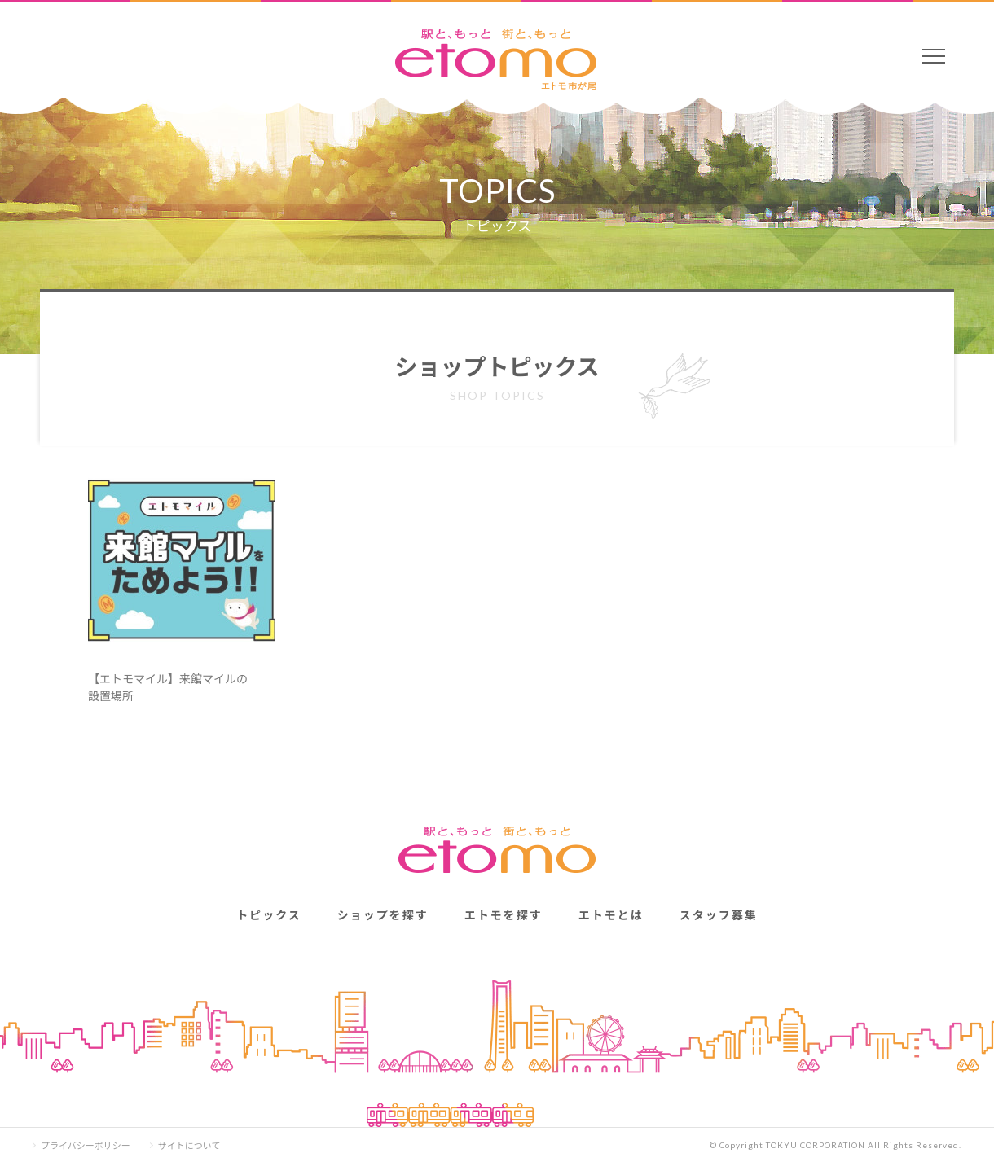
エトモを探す (503, 914)
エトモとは (611, 914)
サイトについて (189, 1145)
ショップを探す (383, 914)
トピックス (268, 914)
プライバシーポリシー (85, 1145)
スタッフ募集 (719, 914)
